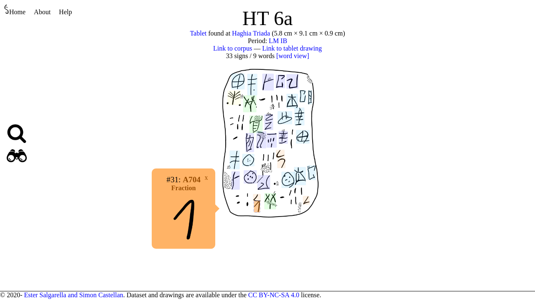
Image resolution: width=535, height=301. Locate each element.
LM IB (278, 40)
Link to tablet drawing (292, 48)
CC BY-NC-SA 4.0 (273, 294)
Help (65, 11)
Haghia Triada (251, 33)
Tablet (198, 33)
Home (14, 9)
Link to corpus (232, 48)
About (42, 11)
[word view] (292, 55)
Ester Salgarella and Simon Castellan (73, 294)
